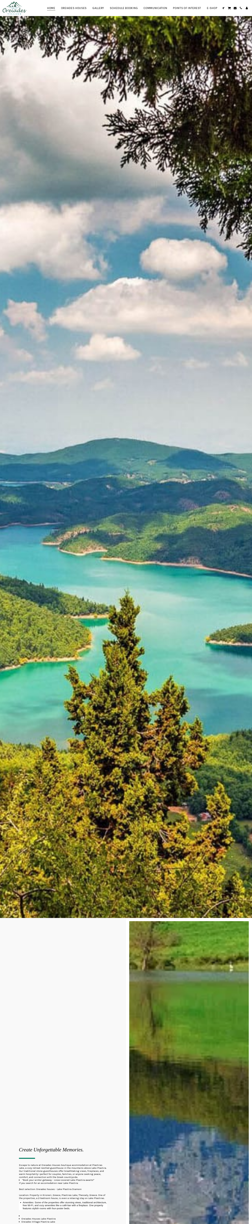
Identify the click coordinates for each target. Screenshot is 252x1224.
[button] (223, 7)
